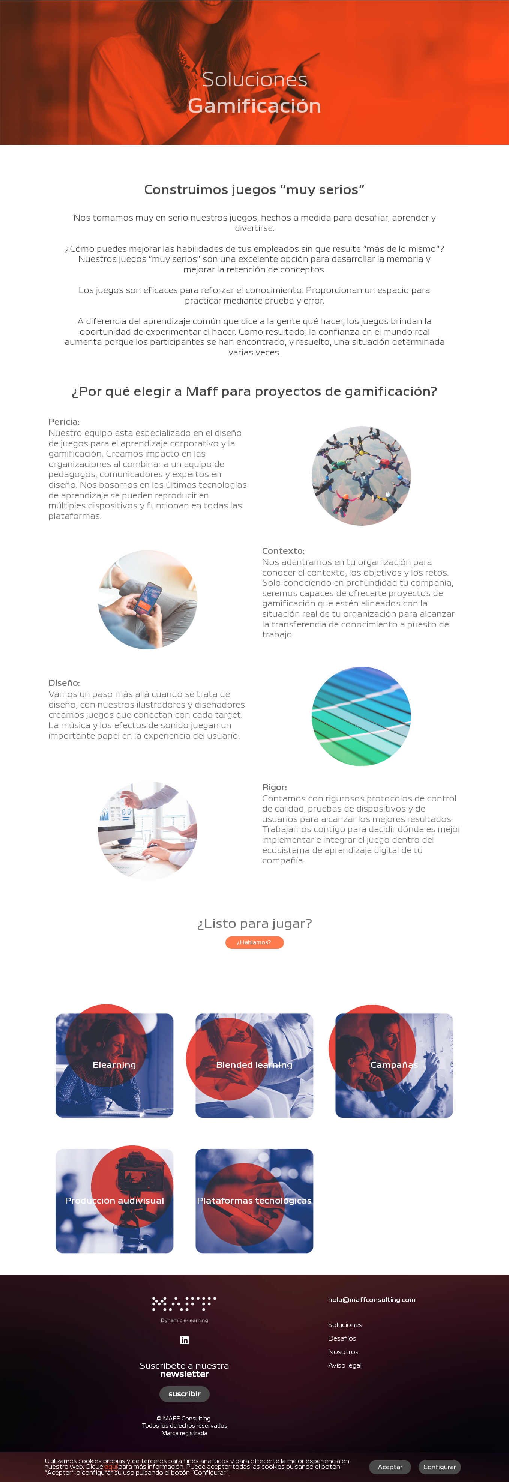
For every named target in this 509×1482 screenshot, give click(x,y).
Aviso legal (345, 1365)
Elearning (114, 1065)
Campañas (394, 1065)
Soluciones (345, 1325)
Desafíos (342, 1338)
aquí (111, 1467)
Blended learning (254, 1065)
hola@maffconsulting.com (372, 1300)
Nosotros (343, 1352)
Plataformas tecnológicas (254, 1200)
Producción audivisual (114, 1200)
